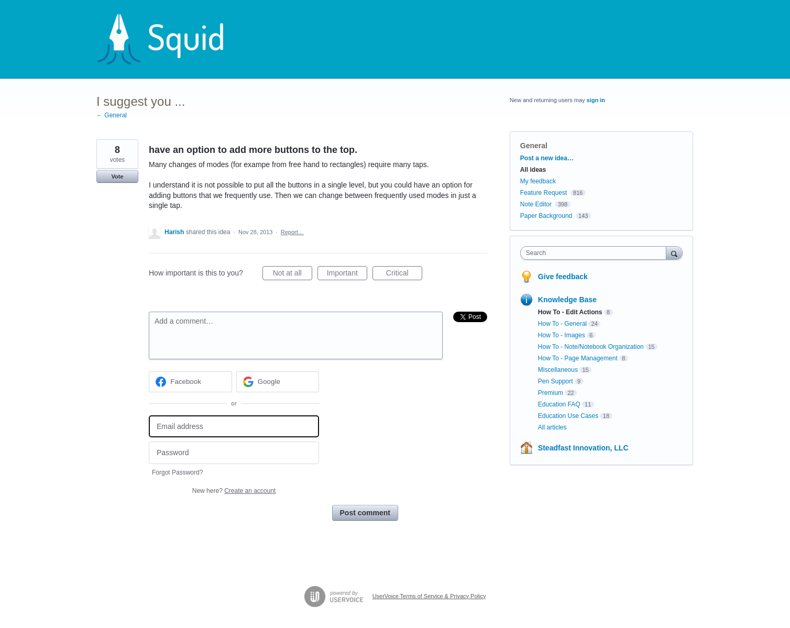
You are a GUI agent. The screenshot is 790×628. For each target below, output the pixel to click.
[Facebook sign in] (190, 381)
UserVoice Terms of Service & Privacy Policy (429, 596)
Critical (404, 274)
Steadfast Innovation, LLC (583, 448)
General (533, 145)
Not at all (292, 274)
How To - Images (561, 335)
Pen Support (555, 381)
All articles (552, 427)
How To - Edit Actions (570, 312)
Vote (117, 176)
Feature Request (543, 192)
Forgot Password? (177, 472)
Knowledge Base (567, 299)
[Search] (674, 252)
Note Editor (536, 204)
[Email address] (234, 426)
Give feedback (563, 276)
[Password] (234, 453)
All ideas (533, 169)
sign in (596, 100)
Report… (292, 232)
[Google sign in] (278, 381)
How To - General (562, 323)
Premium (550, 392)
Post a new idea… (547, 158)
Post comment (365, 513)
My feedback (538, 181)
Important (347, 274)
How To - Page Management (578, 358)
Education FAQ (559, 404)
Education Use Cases (568, 416)
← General (111, 115)
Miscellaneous (558, 369)
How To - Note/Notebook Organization (591, 346)
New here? (234, 490)
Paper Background (546, 215)
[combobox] (595, 253)
